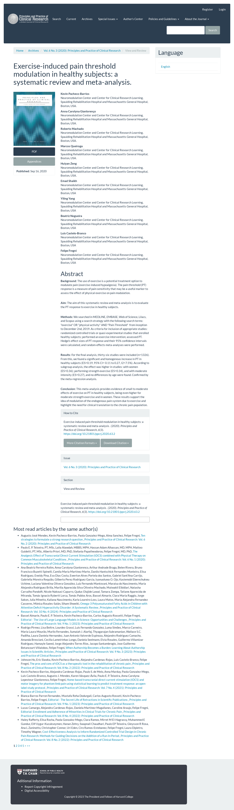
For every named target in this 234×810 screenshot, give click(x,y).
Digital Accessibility (37, 790)
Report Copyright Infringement (44, 786)
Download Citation (116, 443)
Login (222, 9)
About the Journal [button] (197, 19)
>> (28, 745)
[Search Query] (186, 30)
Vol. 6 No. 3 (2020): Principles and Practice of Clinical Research (82, 50)
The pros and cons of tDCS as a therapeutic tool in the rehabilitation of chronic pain (80, 663)
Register (207, 9)
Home (20, 50)
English (165, 66)
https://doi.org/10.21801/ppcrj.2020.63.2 (89, 433)
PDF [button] (34, 151)
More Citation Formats (82, 443)
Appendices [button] (34, 161)
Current (71, 19)
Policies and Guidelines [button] (164, 19)
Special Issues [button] (108, 19)
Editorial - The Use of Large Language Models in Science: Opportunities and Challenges (74, 619)
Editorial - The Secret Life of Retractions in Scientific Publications (88, 699)
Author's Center (133, 19)
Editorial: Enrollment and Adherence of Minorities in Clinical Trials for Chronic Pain (71, 711)
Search (56, 19)
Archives (87, 19)
